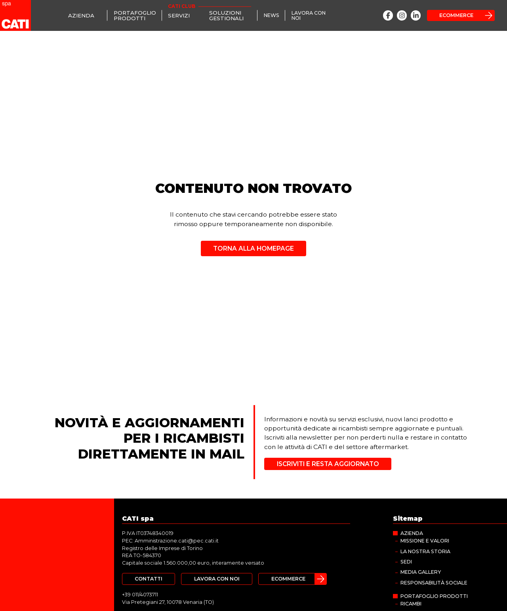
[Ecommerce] (461, 15)
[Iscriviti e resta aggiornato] (327, 464)
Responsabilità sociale (433, 583)
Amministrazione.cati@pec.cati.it (177, 541)
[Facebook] (388, 15)
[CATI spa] (15, 15)
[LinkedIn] (416, 15)
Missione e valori (424, 541)
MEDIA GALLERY (420, 572)
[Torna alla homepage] (253, 246)
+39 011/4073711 (140, 595)
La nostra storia (425, 551)
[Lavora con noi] (312, 15)
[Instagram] (402, 15)
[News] (271, 15)
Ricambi (410, 604)
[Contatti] (148, 579)
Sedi (406, 562)
